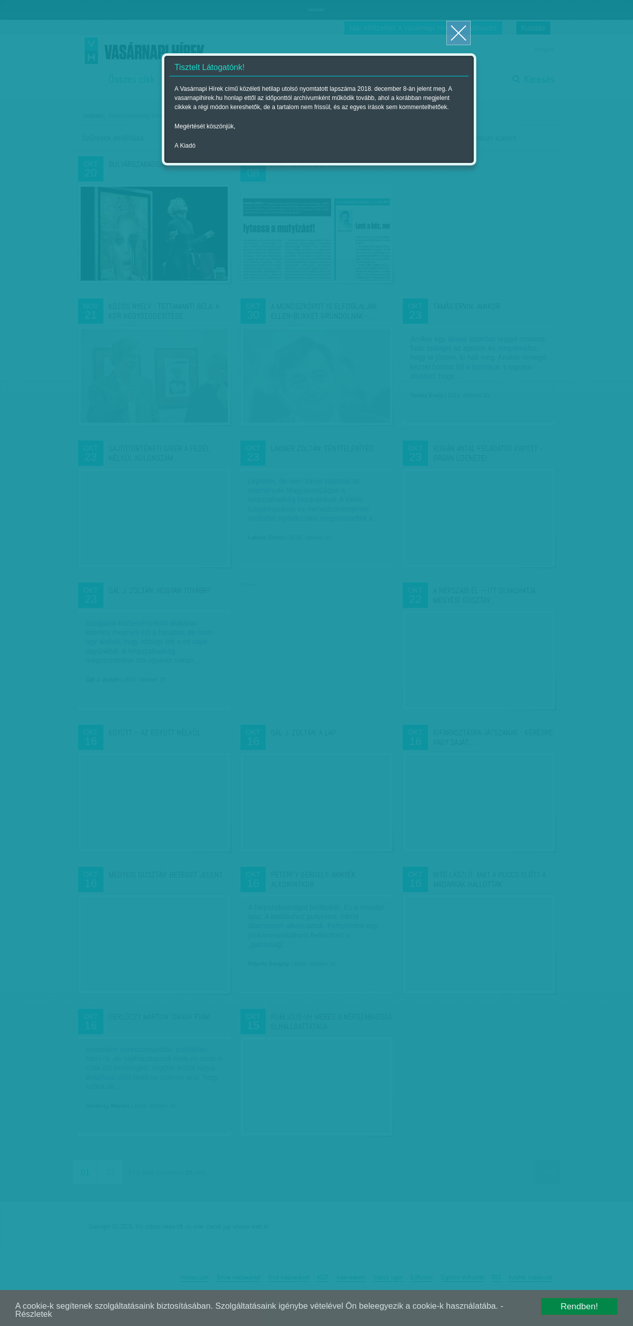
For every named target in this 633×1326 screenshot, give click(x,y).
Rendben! (579, 1306)
